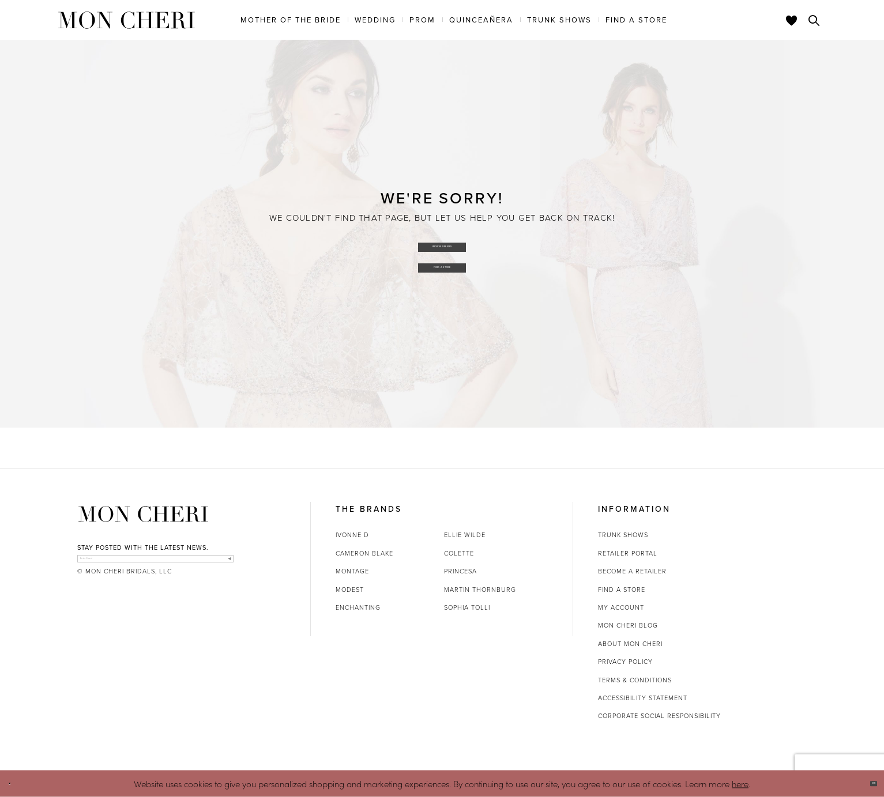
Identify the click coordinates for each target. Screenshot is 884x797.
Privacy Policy (625, 661)
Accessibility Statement (642, 697)
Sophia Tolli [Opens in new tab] (467, 607)
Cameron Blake (364, 553)
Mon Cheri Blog (628, 625)
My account (621, 607)
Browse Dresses (443, 241)
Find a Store (442, 272)
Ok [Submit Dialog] (865, 783)
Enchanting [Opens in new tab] (358, 607)
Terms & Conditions (635, 680)
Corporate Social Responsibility (659, 715)
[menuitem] (291, 19)
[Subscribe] (221, 565)
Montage (352, 571)
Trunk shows (623, 534)
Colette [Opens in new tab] (459, 553)
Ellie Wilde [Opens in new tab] (465, 534)
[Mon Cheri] (143, 513)
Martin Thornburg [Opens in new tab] (480, 589)
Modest (350, 589)
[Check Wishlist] (792, 20)
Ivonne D (352, 534)
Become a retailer (632, 571)
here (740, 783)
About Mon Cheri (630, 643)
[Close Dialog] (17, 783)
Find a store (621, 589)
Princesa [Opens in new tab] (460, 571)
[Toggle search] (814, 20)
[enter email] (155, 565)
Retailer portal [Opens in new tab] (627, 553)
